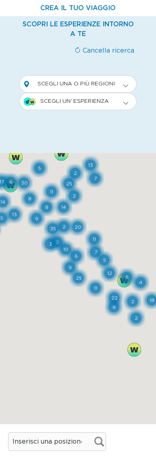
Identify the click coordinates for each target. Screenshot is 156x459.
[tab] (78, 8)
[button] (114, 298)
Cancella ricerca (104, 50)
